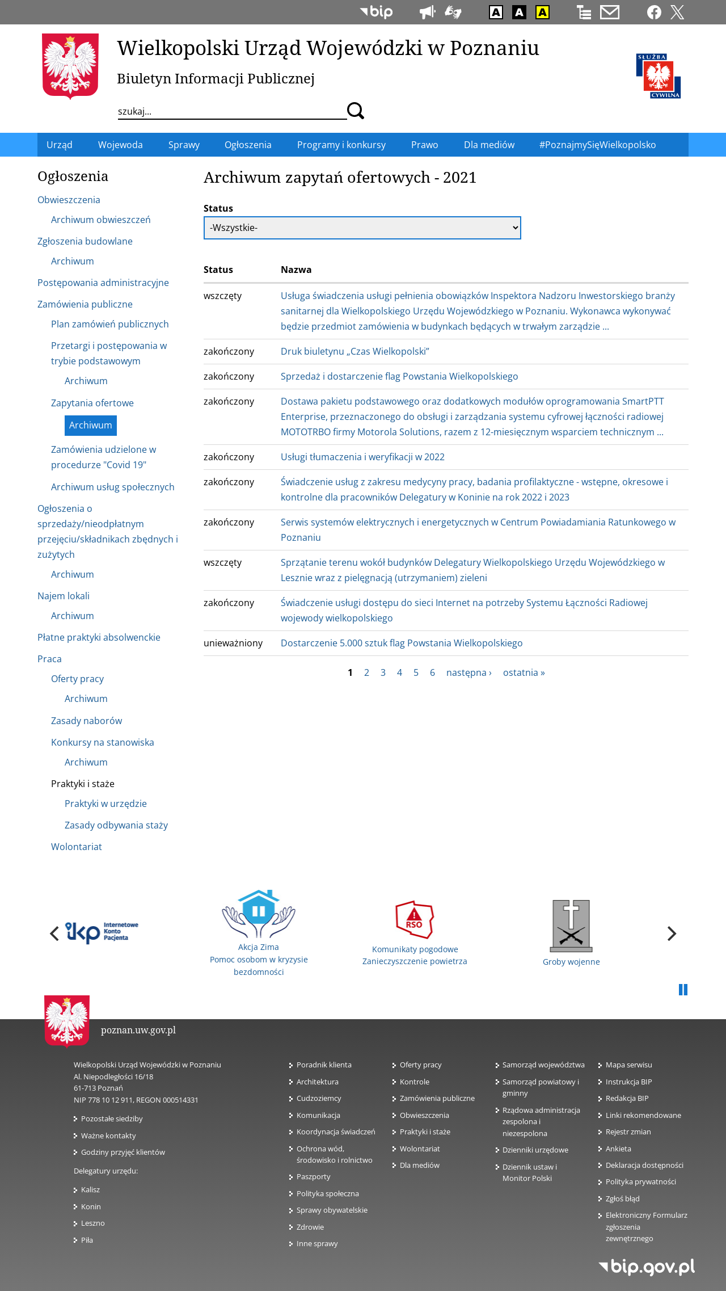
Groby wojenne (571, 933)
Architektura (318, 1081)
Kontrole (414, 1081)
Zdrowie (310, 1227)
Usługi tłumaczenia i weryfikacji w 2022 (363, 457)
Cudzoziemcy (322, 1098)
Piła (87, 1240)
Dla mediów (420, 1165)
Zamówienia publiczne (437, 1098)
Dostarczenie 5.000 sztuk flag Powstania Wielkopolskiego (402, 643)
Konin (91, 1206)
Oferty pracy (421, 1064)
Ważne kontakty (108, 1135)
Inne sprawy (317, 1243)
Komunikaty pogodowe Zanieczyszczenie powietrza (414, 933)
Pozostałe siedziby (112, 1118)
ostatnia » (524, 672)
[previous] (55, 933)
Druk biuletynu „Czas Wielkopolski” (355, 351)
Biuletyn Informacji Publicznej (216, 78)
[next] (670, 933)
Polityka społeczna (328, 1193)
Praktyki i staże (425, 1131)
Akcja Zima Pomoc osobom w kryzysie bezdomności (259, 933)
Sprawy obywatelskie (332, 1210)
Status (218, 208)
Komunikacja (318, 1115)
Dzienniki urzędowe (535, 1150)
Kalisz (90, 1189)
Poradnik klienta (324, 1064)
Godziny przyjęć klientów (123, 1152)
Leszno (93, 1223)
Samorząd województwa (544, 1064)
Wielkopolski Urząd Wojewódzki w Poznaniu (328, 47)
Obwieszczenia (424, 1115)
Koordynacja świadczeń (336, 1131)
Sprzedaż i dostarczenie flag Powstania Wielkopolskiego (399, 376)
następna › (469, 672)
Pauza (683, 990)
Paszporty (314, 1176)
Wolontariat (423, 1148)
